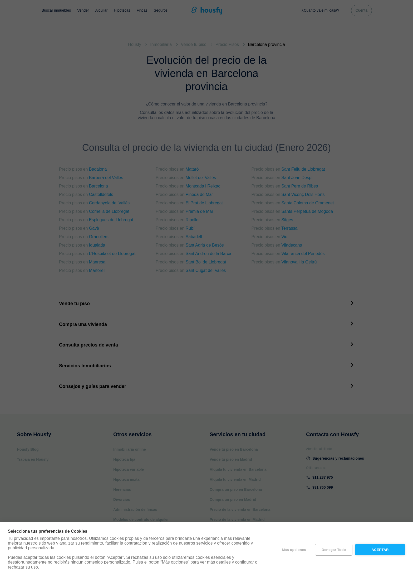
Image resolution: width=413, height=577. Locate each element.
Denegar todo (334, 550)
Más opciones (294, 550)
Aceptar (380, 550)
